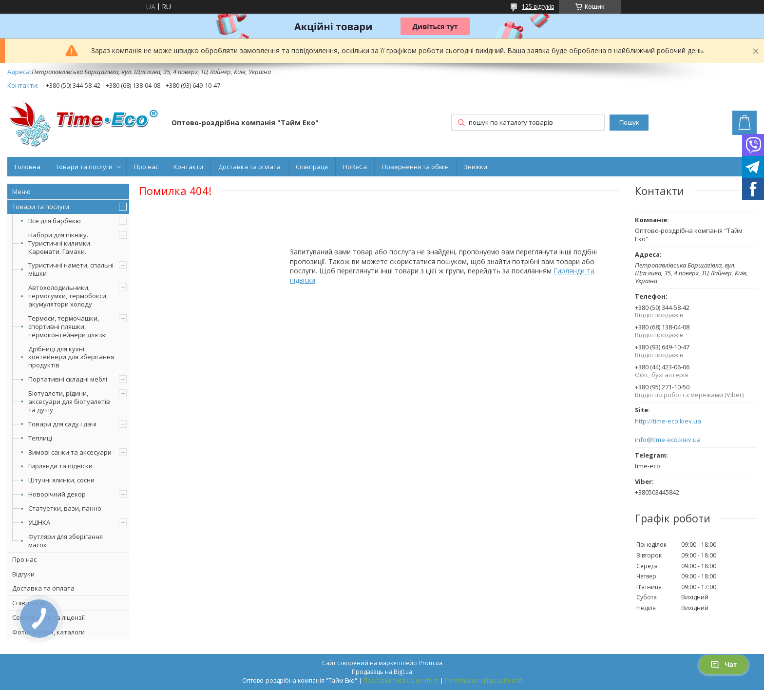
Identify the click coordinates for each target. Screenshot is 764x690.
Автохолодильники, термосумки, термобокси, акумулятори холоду (68, 295)
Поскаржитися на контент (401, 680)
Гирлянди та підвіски (60, 465)
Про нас (146, 166)
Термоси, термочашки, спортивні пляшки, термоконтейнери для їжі (67, 326)
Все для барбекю (54, 220)
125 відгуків (538, 6)
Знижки (475, 166)
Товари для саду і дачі (62, 424)
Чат (723, 664)
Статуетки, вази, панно (64, 508)
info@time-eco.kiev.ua (668, 440)
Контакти (188, 166)
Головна (27, 166)
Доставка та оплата (249, 166)
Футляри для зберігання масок (65, 540)
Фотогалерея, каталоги (48, 632)
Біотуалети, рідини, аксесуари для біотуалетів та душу (69, 401)
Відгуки (23, 574)
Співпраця (312, 166)
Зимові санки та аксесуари (70, 452)
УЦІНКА (39, 522)
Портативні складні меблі (67, 379)
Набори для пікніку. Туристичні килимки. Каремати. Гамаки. (60, 243)
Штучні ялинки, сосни (61, 480)
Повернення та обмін (415, 166)
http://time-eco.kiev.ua (668, 421)
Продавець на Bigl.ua (382, 672)
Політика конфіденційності (483, 680)
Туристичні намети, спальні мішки (71, 269)
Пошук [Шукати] (629, 122)
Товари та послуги (84, 166)
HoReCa (355, 166)
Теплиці (40, 438)
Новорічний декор (57, 494)
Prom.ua (430, 663)
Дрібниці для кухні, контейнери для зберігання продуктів (71, 357)
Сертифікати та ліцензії (48, 617)
